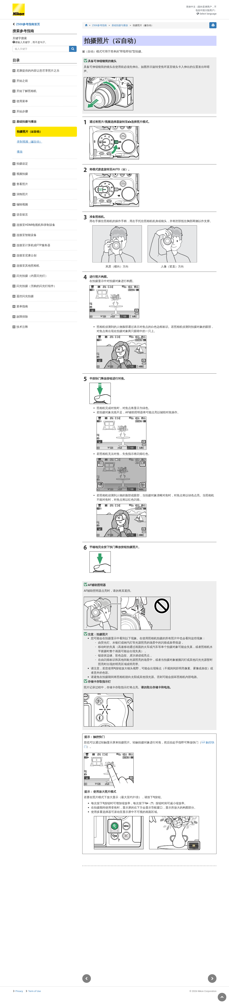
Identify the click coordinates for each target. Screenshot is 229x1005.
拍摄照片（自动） (29, 131)
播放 (20, 151)
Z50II (99, 25)
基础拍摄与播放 (120, 25)
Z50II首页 (28, 24)
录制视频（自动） (29, 141)
